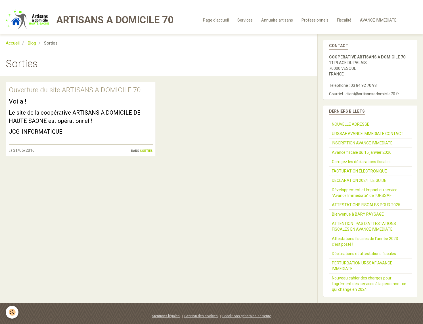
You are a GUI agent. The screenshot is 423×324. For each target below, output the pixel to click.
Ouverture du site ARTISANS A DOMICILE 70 (75, 90)
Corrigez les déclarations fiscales (361, 161)
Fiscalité (344, 20)
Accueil (13, 43)
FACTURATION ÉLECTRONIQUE (359, 171)
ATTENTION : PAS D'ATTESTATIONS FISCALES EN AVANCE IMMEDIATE (364, 226)
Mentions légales (166, 316)
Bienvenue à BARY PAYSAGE (358, 214)
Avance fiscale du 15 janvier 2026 (361, 152)
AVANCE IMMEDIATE (378, 20)
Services (245, 20)
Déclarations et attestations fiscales (364, 253)
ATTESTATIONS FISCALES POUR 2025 (366, 205)
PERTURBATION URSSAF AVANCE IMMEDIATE (362, 266)
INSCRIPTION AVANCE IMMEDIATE (362, 143)
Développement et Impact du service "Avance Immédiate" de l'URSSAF (364, 193)
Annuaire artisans (277, 20)
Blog (32, 43)
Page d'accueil (216, 20)
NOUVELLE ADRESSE (350, 124)
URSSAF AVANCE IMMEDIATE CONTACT (367, 133)
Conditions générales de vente (246, 316)
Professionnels (314, 20)
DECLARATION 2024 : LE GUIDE (359, 180)
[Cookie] (12, 312)
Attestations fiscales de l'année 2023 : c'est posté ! (366, 241)
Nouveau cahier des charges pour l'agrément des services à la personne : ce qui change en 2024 (369, 284)
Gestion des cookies (201, 316)
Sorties (146, 150)
